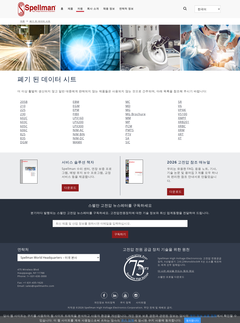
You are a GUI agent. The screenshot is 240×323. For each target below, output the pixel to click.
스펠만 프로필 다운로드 (171, 276)
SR (180, 102)
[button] (186, 8)
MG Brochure (135, 114)
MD (128, 106)
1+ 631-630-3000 (37, 276)
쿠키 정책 (124, 302)
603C (24, 122)
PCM (128, 126)
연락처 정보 (126, 8)
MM (128, 118)
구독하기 (120, 234)
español (105, 319)
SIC (127, 142)
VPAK (182, 110)
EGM (76, 106)
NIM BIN (79, 134)
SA (127, 138)
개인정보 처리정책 (105, 302)
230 (23, 114)
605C (24, 126)
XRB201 (183, 122)
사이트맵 (139, 302)
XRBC (182, 126)
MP (127, 122)
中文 (148, 319)
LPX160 (78, 118)
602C (24, 118)
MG (128, 110)
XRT (181, 134)
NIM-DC (78, 138)
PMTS (129, 130)
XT (180, 138)
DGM (24, 142)
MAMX (77, 142)
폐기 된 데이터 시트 (40, 21)
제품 (70, 8)
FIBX (76, 114)
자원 (80, 8)
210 (23, 106)
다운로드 (70, 187)
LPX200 (78, 122)
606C (24, 130)
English (93, 319)
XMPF (182, 118)
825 (23, 134)
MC (127, 102)
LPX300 (78, 126)
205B (24, 102)
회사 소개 (93, 8)
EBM (76, 102)
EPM (76, 110)
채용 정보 (109, 8)
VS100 (182, 114)
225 (23, 110)
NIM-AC (78, 130)
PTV (128, 134)
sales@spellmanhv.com (40, 285)
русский (138, 319)
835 (23, 138)
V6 (180, 106)
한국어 (127, 319)
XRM (181, 130)
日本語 (116, 319)
